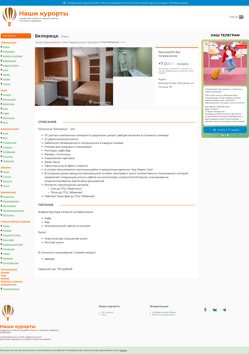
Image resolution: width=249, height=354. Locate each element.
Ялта (5, 122)
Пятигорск (8, 215)
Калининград (9, 284)
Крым (4, 90)
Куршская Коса (11, 289)
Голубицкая (9, 152)
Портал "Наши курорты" (48, 42)
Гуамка (6, 253)
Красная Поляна (12, 235)
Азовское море (10, 129)
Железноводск (11, 201)
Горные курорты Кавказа (15, 221)
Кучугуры (8, 156)
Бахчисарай (9, 99)
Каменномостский (13, 244)
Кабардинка (9, 61)
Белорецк (93, 42)
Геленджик (8, 51)
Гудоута (7, 176)
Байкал (5, 278)
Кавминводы (8, 192)
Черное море (9, 42)
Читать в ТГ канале (226, 129)
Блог (103, 315)
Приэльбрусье (11, 263)
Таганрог (8, 147)
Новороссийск (11, 65)
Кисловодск (9, 206)
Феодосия (8, 118)
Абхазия (6, 167)
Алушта (7, 95)
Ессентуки (8, 196)
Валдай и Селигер (11, 281)
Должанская (9, 142)
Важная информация (163, 315)
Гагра (6, 172)
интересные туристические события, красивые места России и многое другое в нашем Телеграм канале (125, 2)
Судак (6, 113)
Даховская (8, 249)
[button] (222, 135)
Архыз (6, 226)
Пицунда (7, 181)
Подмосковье (9, 269)
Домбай (7, 230)
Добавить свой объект (164, 312)
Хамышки (8, 258)
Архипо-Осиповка (12, 56)
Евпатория (8, 104)
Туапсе (6, 84)
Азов (5, 133)
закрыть (123, 350)
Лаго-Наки (8, 240)
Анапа (6, 47)
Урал (4, 275)
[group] (225, 88)
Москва (5, 272)
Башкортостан (78, 42)
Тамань (6, 79)
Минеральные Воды (13, 210)
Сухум (6, 186)
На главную (107, 312)
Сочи (5, 70)
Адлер (6, 74)
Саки (5, 108)
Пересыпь (8, 161)
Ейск (5, 138)
